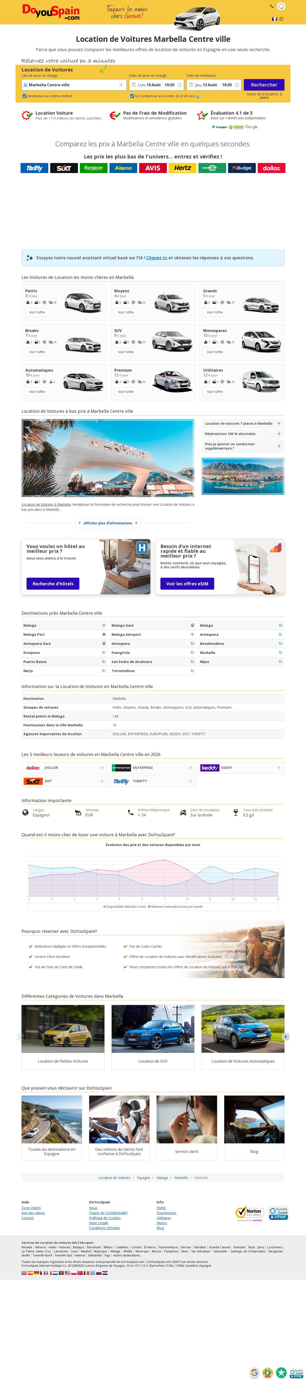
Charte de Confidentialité (108, 1213)
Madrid (86, 1251)
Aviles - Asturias (59, 1247)
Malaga (115, 1251)
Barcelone (94, 1247)
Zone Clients (31, 1208)
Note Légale (98, 1223)
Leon (74, 1251)
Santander (220, 1251)
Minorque (142, 1251)
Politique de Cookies (105, 1218)
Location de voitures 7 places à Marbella (239, 423)
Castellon (122, 1247)
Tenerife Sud (63, 1255)
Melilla (128, 1251)
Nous (93, 1208)
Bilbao (108, 1247)
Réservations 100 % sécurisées (230, 433)
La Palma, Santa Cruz (36, 1251)
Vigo (107, 1255)
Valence (80, 1255)
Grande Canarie (219, 1247)
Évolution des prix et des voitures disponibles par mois (153, 844)
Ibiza (251, 1247)
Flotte (161, 1208)
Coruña (136, 1247)
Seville (26, 1255)
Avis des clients (33, 1213)
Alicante (27, 1247)
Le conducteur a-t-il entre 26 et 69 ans (167, 96)
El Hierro (150, 1247)
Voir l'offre (37, 312)
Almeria (40, 1247)
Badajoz (78, 1247)
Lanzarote (61, 1251)
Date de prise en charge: (146, 75)
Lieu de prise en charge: (40, 75)
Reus (184, 1251)
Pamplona (171, 1251)
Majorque (100, 1251)
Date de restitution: (201, 75)
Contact (28, 1218)
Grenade (239, 1247)
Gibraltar (200, 1247)
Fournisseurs (166, 1213)
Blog (160, 1228)
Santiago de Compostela (248, 1251)
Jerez (261, 1247)
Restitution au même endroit (50, 96)
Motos (162, 1223)
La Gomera (274, 1247)
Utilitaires (164, 1218)
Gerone (186, 1247)
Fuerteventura (168, 1247)
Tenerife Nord (42, 1255)
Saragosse (275, 1251)
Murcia (156, 1251)
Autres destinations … (127, 1255)
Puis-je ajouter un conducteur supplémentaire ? (230, 446)
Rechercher (264, 84)
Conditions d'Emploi (104, 1228)
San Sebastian (200, 1251)
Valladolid (95, 1255)
